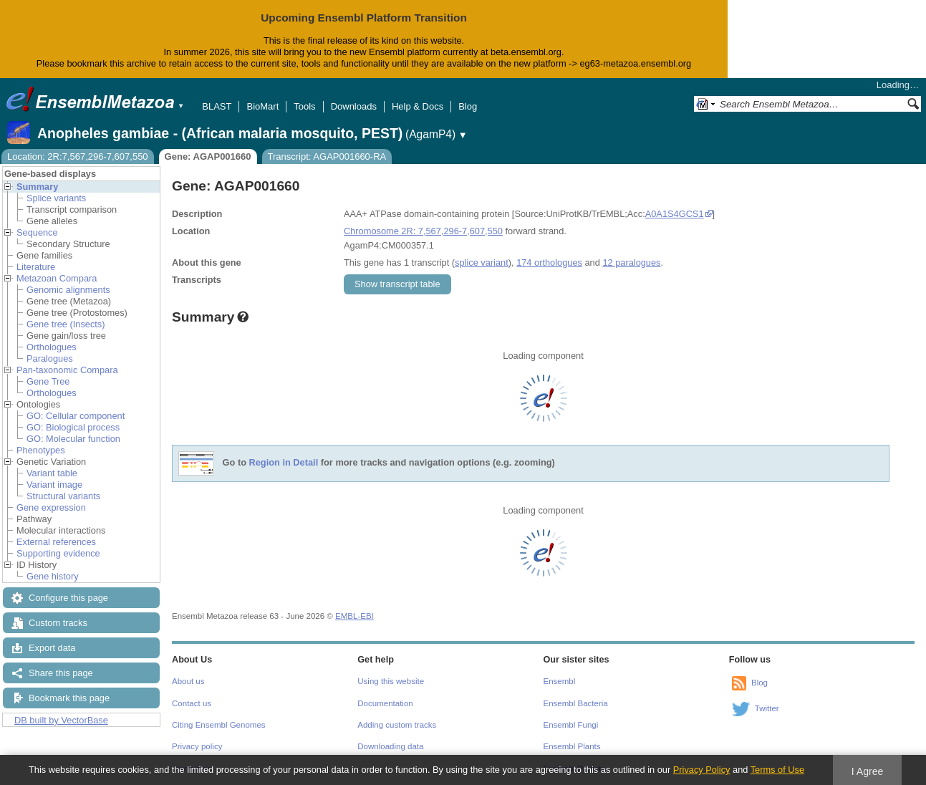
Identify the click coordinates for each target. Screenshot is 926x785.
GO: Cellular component (75, 415)
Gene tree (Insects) (65, 324)
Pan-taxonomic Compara (67, 370)
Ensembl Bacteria (576, 703)
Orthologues (51, 347)
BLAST (216, 106)
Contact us (191, 703)
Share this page (61, 673)
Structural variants (63, 496)
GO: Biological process (73, 427)
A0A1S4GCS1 (674, 213)
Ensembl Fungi (571, 725)
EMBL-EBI (354, 616)
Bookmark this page (69, 698)
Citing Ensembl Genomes (219, 725)
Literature (35, 266)
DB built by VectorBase (61, 720)
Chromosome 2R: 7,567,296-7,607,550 (423, 231)
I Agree (868, 771)
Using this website (390, 681)
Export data (52, 647)
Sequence (37, 232)
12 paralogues (631, 262)
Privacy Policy (701, 769)
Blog (467, 106)
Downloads (354, 106)
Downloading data (390, 746)
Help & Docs (417, 106)
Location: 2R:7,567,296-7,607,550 (77, 156)
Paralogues (49, 358)
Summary (37, 186)
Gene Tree (47, 381)
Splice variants (56, 198)
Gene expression (51, 507)
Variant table (51, 473)
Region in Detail (284, 462)
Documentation (385, 703)
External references (56, 541)
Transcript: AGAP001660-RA (327, 156)
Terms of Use (777, 769)
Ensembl (560, 681)
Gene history (52, 576)
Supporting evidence (58, 553)
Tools (304, 106)
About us (188, 681)
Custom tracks (58, 622)
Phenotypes (40, 450)
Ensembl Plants (572, 746)
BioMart (262, 106)
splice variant (481, 262)
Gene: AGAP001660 (208, 156)
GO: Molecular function (73, 438)
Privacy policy (197, 746)
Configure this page (68, 597)
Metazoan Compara (56, 278)
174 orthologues (549, 262)
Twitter (767, 708)
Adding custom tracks (396, 725)
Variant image (54, 484)
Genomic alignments (68, 289)
